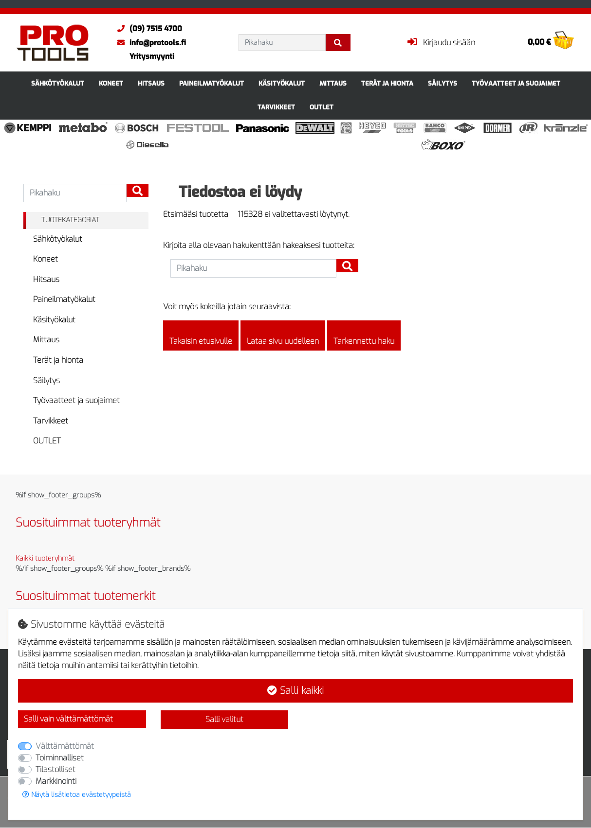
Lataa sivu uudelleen (283, 335)
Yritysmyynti (151, 56)
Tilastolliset (55, 769)
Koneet (111, 83)
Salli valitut (224, 719)
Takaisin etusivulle (200, 335)
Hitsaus (151, 83)
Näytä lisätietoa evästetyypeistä (76, 794)
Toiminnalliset (60, 758)
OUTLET (321, 107)
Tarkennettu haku (363, 335)
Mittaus (333, 83)
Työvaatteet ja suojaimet (516, 83)
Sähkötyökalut (57, 83)
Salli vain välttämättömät (68, 719)
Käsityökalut (282, 83)
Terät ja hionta (387, 83)
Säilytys (442, 83)
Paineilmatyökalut (211, 83)
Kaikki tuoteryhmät (45, 558)
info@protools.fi (149, 43)
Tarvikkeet (276, 107)
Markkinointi (56, 781)
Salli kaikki (295, 690)
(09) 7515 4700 (147, 29)
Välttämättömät (65, 746)
